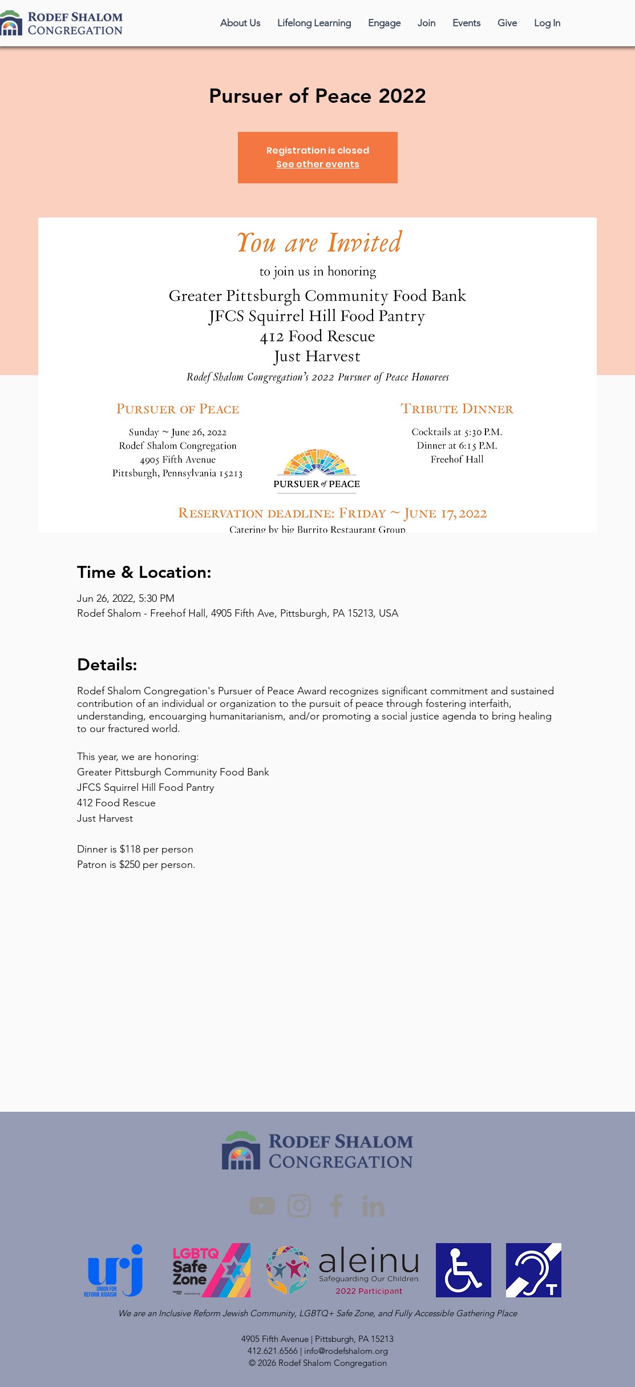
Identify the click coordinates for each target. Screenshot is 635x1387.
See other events (317, 164)
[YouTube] (262, 1205)
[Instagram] (299, 1205)
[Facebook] (336, 1205)
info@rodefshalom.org (346, 1350)
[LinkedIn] (373, 1205)
